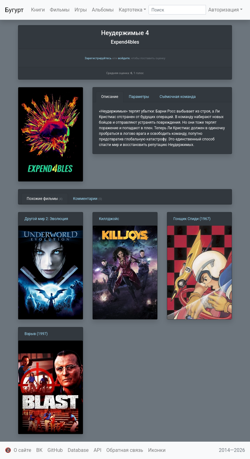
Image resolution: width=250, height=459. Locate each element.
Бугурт (14, 10)
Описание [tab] (109, 97)
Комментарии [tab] (87, 198)
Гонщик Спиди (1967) (192, 219)
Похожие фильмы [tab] (45, 198)
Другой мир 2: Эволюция (46, 219)
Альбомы (103, 10)
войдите (124, 58)
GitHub (55, 450)
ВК (39, 450)
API (97, 450)
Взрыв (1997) (36, 334)
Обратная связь (124, 450)
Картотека (131, 10)
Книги (38, 10)
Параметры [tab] (139, 97)
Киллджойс (109, 219)
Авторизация (223, 10)
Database (78, 450)
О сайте (22, 450)
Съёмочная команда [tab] (178, 97)
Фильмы (60, 10)
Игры (80, 10)
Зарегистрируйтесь (98, 58)
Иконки (157, 450)
